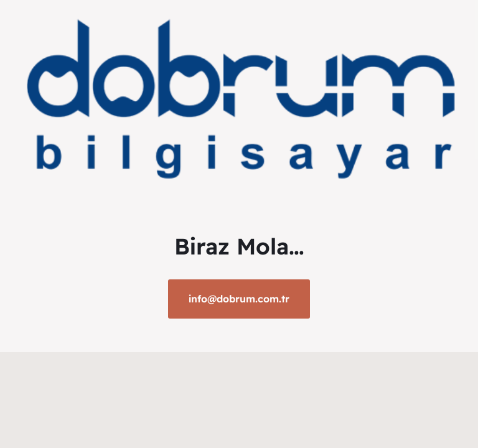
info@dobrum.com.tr (239, 298)
